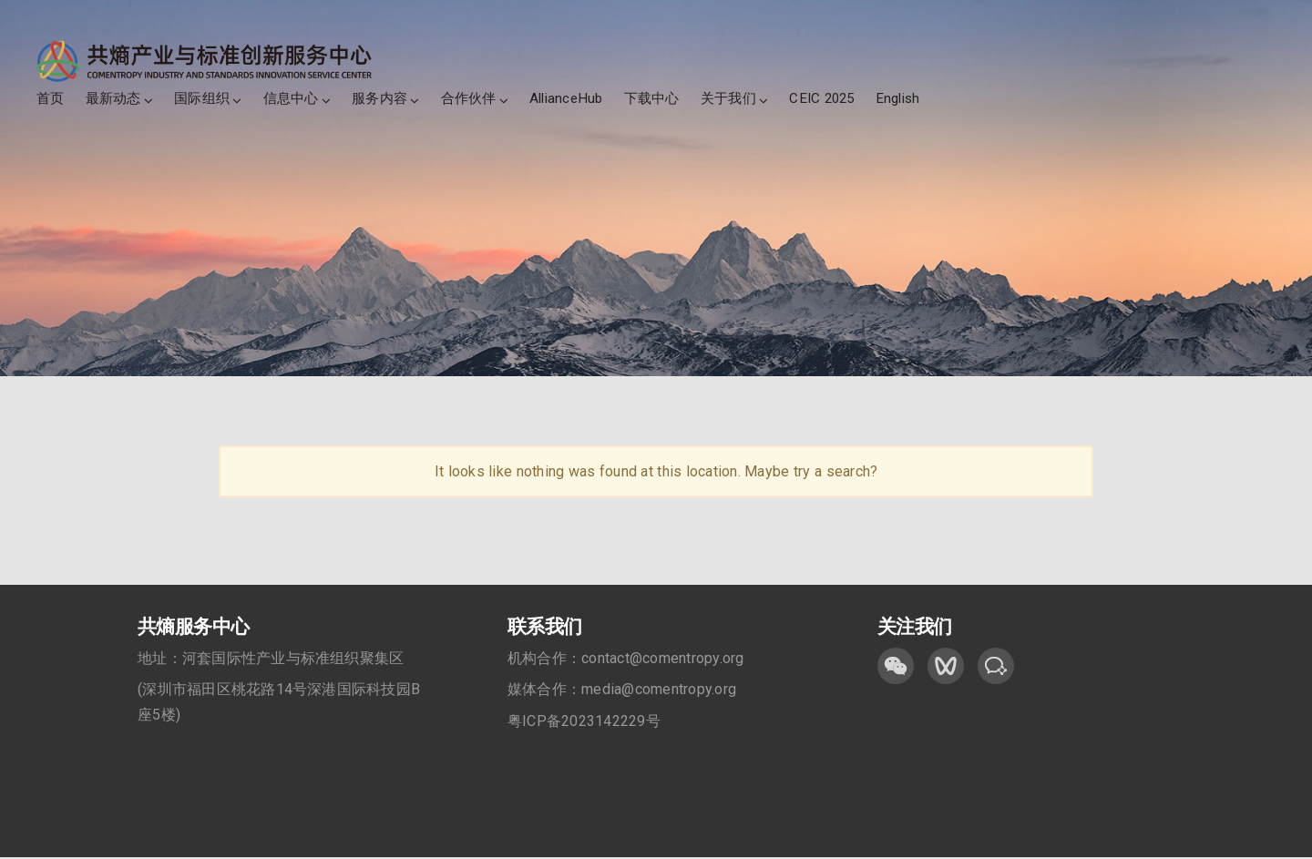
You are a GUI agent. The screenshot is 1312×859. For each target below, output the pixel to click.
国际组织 (202, 98)
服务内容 (379, 98)
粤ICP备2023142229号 (584, 722)
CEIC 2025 (821, 98)
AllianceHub (566, 98)
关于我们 (728, 98)
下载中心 (652, 98)
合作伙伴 (469, 98)
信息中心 (291, 98)
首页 (50, 98)
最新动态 (113, 98)
